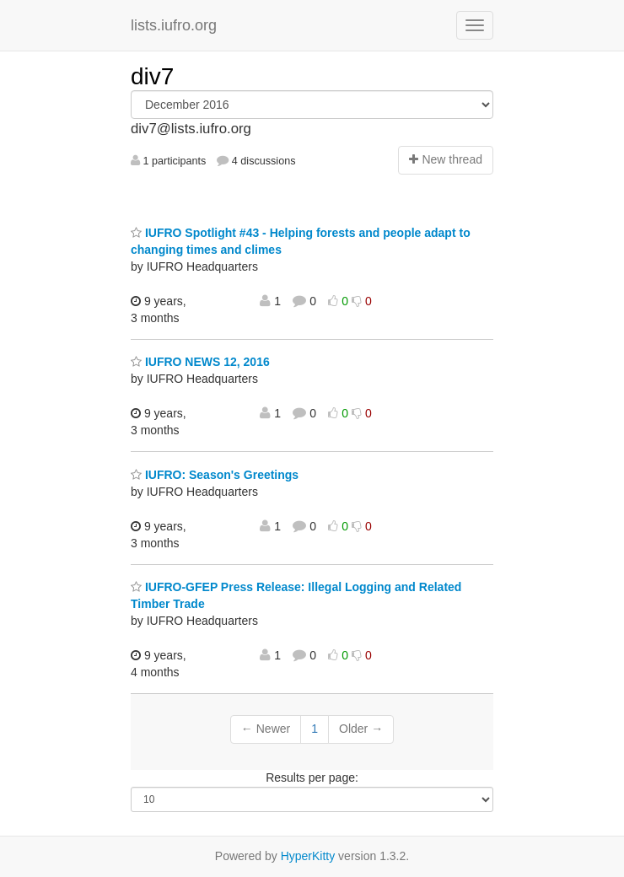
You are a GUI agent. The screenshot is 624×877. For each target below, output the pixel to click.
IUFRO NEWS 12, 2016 (200, 362)
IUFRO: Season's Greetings (215, 475)
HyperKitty (308, 856)
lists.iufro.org (174, 25)
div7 (152, 76)
